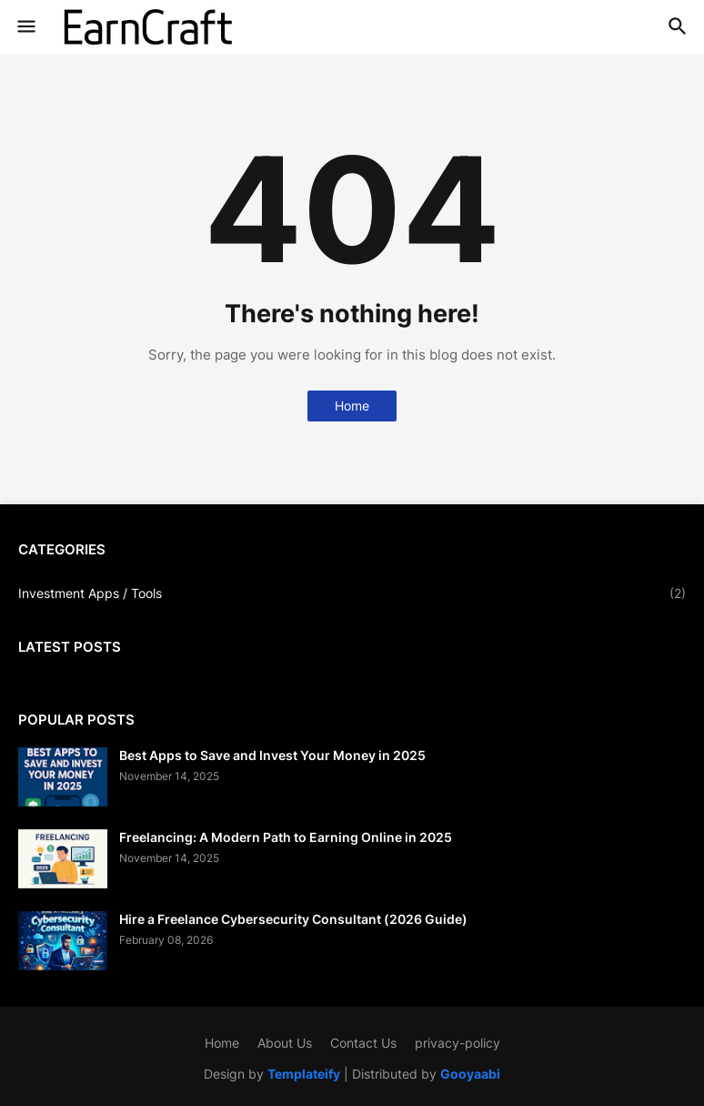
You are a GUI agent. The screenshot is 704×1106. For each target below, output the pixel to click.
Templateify (303, 1073)
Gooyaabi (470, 1073)
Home (352, 405)
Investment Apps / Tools (352, 593)
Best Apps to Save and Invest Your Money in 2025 (272, 755)
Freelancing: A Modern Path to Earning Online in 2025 (285, 837)
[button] (25, 27)
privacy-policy (457, 1042)
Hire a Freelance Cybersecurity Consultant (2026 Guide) (293, 919)
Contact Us (363, 1042)
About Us (284, 1042)
